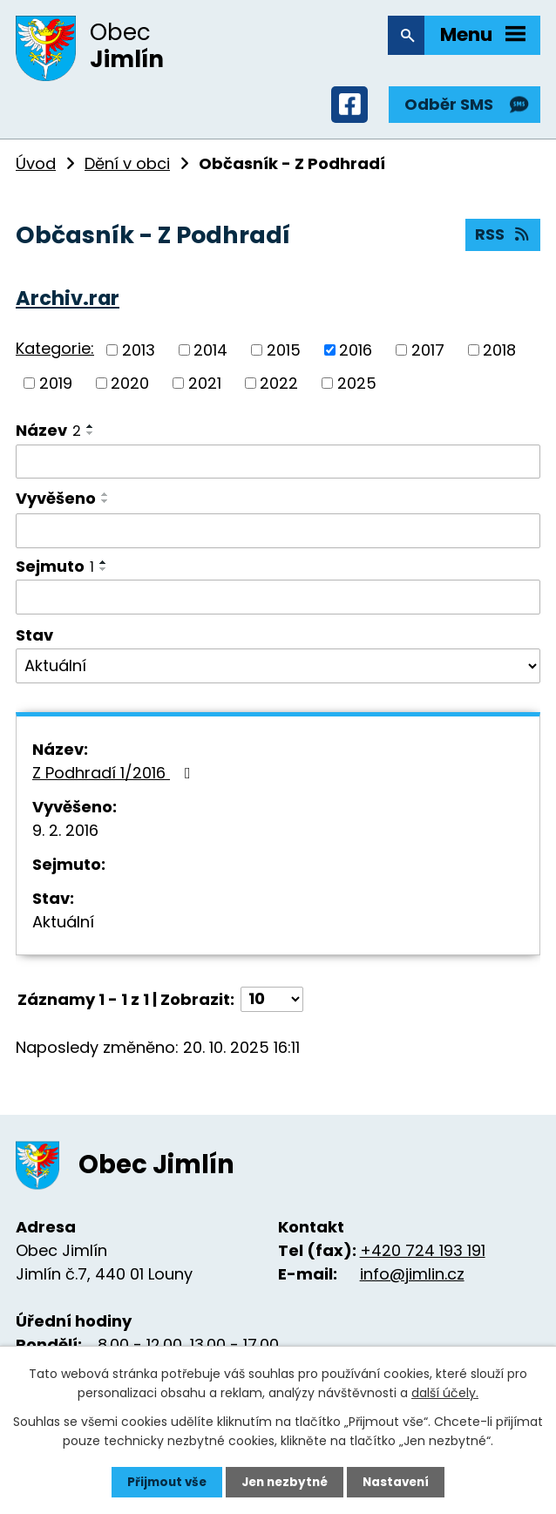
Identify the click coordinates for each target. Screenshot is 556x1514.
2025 (356, 391)
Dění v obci (127, 171)
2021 (204, 391)
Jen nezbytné (284, 1481)
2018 (499, 358)
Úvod (36, 171)
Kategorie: (55, 357)
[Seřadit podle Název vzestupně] (90, 434)
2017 (427, 358)
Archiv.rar (67, 306)
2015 (284, 358)
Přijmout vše (162, 1481)
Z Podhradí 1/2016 (115, 780)
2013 (138, 358)
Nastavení (400, 1481)
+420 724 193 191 (422, 1259)
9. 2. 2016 (65, 838)
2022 (279, 391)
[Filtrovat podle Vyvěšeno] (278, 538)
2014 (210, 358)
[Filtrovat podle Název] (278, 469)
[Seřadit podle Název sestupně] (90, 441)
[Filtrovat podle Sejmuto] (278, 604)
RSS (503, 245)
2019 (55, 391)
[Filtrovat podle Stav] (278, 673)
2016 (355, 358)
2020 (130, 391)
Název (48, 438)
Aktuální (63, 929)
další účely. (444, 1392)
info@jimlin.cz (412, 1282)
